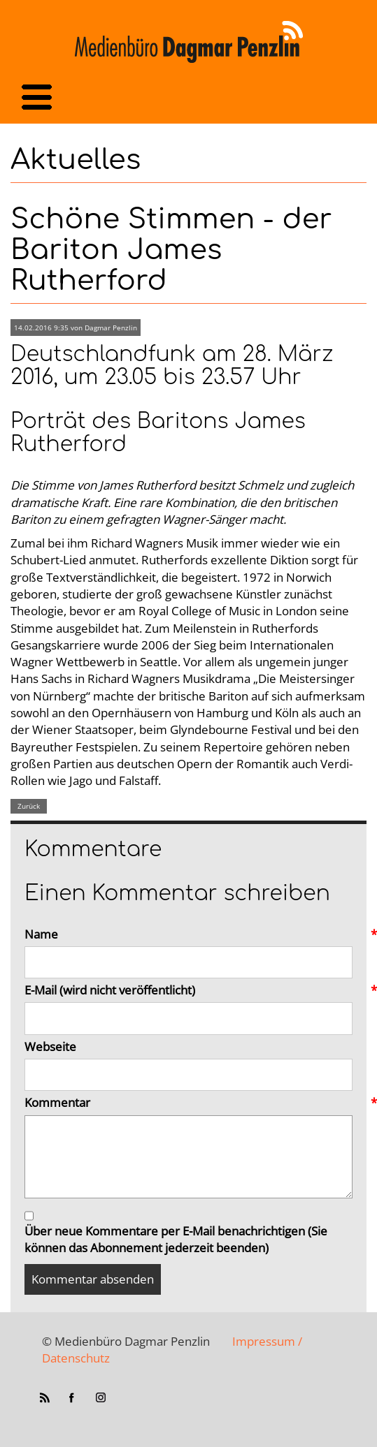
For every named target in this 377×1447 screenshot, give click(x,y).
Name (188, 934)
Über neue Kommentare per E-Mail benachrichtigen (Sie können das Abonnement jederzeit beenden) (175, 1239)
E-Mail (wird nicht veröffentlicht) (188, 990)
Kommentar (188, 1102)
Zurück (28, 806)
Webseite (50, 1046)
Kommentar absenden (92, 1279)
